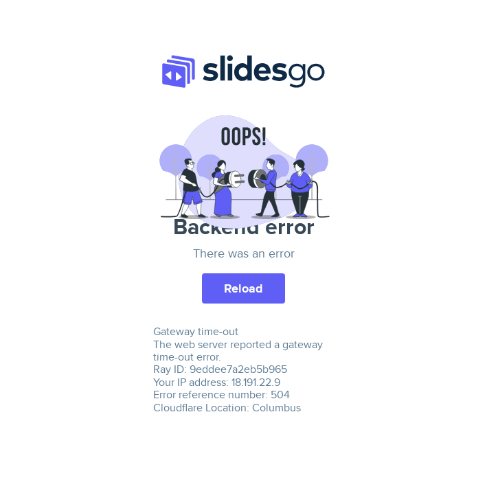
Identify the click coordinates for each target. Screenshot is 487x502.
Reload (243, 288)
